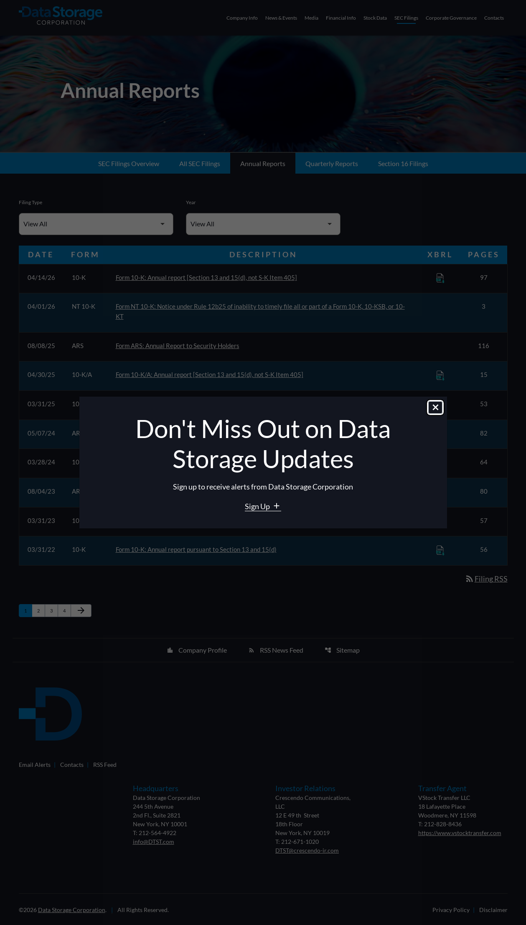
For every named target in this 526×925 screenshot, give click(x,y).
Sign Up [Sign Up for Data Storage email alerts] (258, 506)
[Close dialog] (435, 408)
